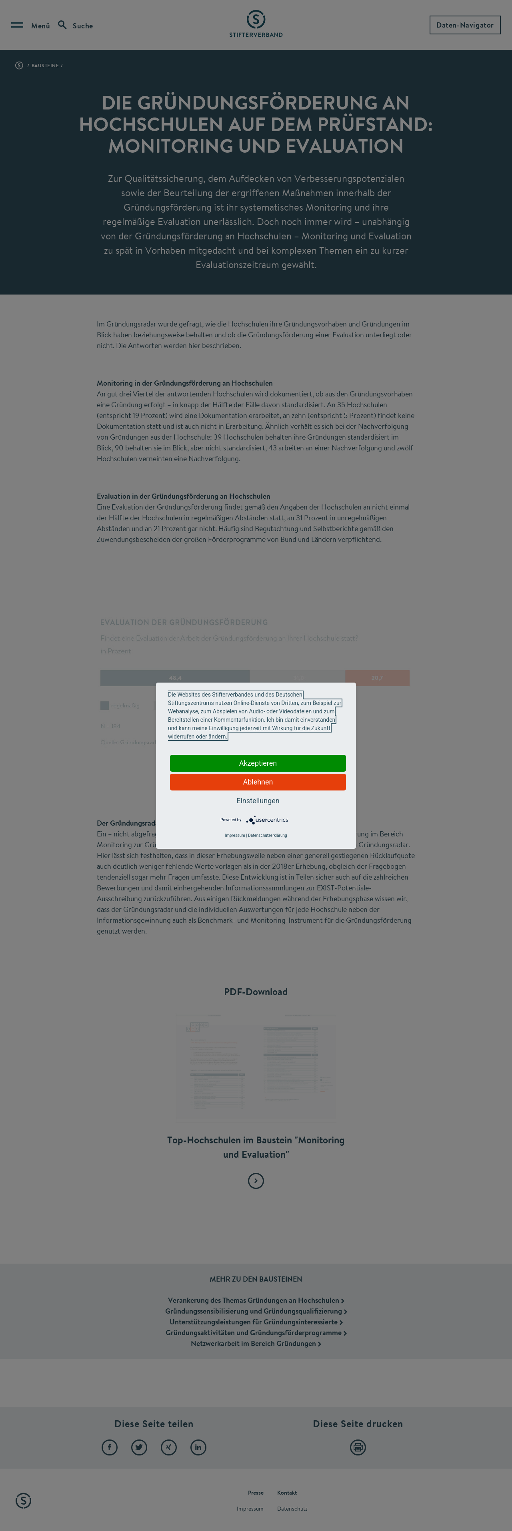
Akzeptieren (258, 763)
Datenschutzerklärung (267, 835)
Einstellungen (257, 800)
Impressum (235, 835)
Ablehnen (258, 782)
